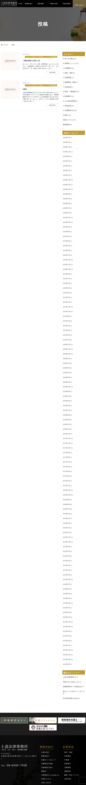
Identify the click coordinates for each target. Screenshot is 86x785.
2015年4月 (66, 542)
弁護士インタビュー (48, 734)
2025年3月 (66, 166)
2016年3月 (66, 510)
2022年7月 (66, 270)
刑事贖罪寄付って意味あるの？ (73, 663)
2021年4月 (66, 320)
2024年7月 (66, 193)
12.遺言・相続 (67, 72)
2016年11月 (66, 474)
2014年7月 (66, 573)
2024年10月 (66, 184)
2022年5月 (66, 279)
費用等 (43, 745)
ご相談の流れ (53, 3)
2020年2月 (66, 370)
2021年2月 (66, 325)
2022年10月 (66, 261)
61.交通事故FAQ (68, 108)
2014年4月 (66, 582)
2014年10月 (66, 560)
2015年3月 (66, 546)
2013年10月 (66, 605)
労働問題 (67, 741)
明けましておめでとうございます (73, 668)
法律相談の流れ (47, 741)
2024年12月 (66, 175)
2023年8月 (66, 225)
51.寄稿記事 (66, 104)
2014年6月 (66, 578)
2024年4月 (66, 198)
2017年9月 (66, 438)
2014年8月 (66, 569)
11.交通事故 (66, 67)
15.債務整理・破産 (69, 81)
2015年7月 (66, 533)
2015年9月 (66, 528)
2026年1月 (66, 144)
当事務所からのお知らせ (50, 749)
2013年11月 (66, 600)
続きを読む (50, 71)
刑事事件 (67, 737)
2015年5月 (66, 537)
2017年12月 (66, 424)
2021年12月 (66, 297)
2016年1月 (66, 515)
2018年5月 (66, 411)
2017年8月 (66, 442)
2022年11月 (66, 257)
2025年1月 (66, 171)
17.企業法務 (66, 86)
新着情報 (51, 56)
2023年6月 (66, 234)
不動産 (66, 734)
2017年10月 (66, 433)
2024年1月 (66, 207)
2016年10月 (66, 478)
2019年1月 (66, 397)
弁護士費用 (66, 3)
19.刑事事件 (66, 95)
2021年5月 (66, 316)
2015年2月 (66, 551)
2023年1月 (66, 248)
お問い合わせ (79, 5)
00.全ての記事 (30, 56)
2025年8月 (66, 153)
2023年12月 (66, 211)
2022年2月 (66, 288)
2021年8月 (66, 306)
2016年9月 (66, 483)
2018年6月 (66, 406)
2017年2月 (66, 465)
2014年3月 (66, 587)
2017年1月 (66, 469)
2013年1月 (66, 623)
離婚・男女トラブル (71, 749)
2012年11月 (66, 632)
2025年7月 (66, 157)
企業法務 (67, 753)
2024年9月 (66, 189)
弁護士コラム (67, 117)
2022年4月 (66, 284)
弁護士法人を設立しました (71, 659)
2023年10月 (66, 216)
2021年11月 (66, 302)
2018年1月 (66, 420)
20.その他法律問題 (69, 99)
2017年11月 (66, 429)
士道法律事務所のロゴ (70, 654)
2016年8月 (66, 487)
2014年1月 (66, 596)
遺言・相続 (68, 726)
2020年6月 (66, 356)
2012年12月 (66, 628)
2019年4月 (66, 392)
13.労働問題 (66, 77)
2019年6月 (66, 388)
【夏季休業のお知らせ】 (32, 60)
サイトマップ (46, 760)
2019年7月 (66, 383)
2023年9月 (66, 221)
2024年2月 (66, 202)
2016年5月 (66, 501)
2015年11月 (66, 519)
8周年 (25, 87)
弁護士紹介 (45, 726)
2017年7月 (66, 447)
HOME (20, 3)
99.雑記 (65, 113)
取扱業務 (41, 3)
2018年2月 (66, 415)
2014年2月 (66, 591)
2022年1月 (66, 293)
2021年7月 (66, 311)
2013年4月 (66, 619)
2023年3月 (66, 243)
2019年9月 (66, 379)
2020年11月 (66, 338)
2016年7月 (66, 492)
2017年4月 (66, 456)
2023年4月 (66, 239)
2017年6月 (66, 451)
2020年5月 (66, 361)
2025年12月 (66, 148)
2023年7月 (66, 230)
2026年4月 (66, 135)
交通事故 (67, 730)
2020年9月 (66, 347)
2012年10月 (66, 637)
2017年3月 (66, 460)
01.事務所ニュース (41, 56)
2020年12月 (66, 334)
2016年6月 (66, 496)
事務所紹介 (29, 3)
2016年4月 (66, 506)
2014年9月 (66, 564)
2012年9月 (66, 641)
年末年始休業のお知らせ (71, 672)
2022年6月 (66, 275)
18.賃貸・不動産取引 (69, 90)
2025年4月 (66, 162)
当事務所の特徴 (47, 737)
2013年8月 (66, 610)
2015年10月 (66, 524)
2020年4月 (66, 365)
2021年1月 (66, 329)
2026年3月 (66, 139)
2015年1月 (66, 555)
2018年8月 (66, 401)
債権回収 (67, 745)
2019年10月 (66, 374)
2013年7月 (66, 614)
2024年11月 (66, 180)
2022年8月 (66, 266)
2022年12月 (66, 252)
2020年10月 (66, 343)
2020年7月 (66, 352)
